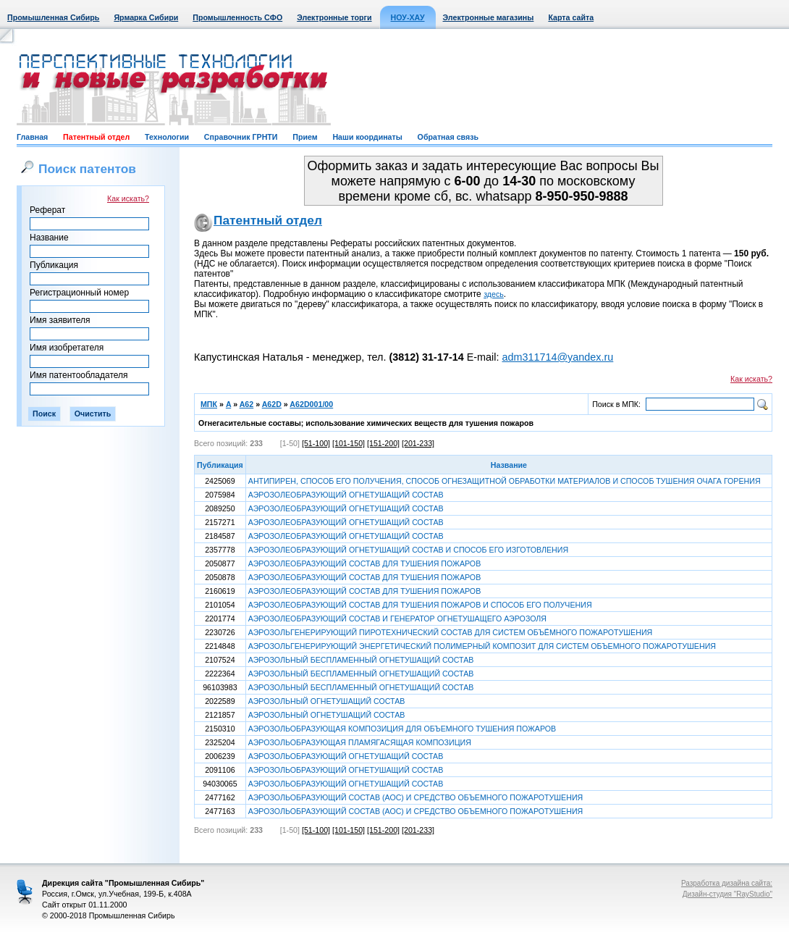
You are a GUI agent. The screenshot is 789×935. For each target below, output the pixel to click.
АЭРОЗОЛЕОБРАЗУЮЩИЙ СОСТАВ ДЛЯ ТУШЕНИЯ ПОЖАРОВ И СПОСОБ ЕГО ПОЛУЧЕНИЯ (420, 604)
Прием (304, 137)
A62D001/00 (311, 404)
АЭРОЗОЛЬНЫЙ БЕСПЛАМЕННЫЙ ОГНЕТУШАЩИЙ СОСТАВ (361, 659)
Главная (32, 137)
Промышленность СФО (237, 17)
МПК (209, 404)
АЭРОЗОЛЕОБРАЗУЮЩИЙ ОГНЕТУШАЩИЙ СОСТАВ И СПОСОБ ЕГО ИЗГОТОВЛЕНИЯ (408, 549)
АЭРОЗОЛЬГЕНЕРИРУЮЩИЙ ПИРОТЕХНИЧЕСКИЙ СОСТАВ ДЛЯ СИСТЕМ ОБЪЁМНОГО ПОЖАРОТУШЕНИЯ (450, 632)
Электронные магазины (488, 17)
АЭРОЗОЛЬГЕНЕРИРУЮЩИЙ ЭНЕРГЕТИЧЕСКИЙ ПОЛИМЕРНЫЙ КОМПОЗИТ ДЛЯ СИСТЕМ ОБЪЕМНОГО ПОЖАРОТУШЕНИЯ (482, 646)
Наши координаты (367, 137)
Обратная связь (448, 137)
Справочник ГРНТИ (241, 137)
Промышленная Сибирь (53, 17)
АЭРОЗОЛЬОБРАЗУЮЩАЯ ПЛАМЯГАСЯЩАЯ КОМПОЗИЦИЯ (359, 742)
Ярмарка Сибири (146, 17)
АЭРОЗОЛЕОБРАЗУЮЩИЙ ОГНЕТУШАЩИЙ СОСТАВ (346, 494)
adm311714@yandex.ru (557, 357)
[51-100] (316, 443)
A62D (272, 404)
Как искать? (128, 198)
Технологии (167, 137)
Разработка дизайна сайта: (726, 883)
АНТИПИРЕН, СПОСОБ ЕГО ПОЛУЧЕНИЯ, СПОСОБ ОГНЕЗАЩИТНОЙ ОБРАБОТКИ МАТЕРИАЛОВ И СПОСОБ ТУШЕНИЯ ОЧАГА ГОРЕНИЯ (504, 481)
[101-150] (348, 443)
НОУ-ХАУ (408, 17)
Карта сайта (571, 17)
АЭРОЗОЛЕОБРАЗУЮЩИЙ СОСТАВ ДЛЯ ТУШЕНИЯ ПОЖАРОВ (364, 563)
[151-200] (383, 443)
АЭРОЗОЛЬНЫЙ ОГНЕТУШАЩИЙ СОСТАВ (326, 701)
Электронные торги (334, 17)
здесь (494, 294)
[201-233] (418, 443)
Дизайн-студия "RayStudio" (727, 894)
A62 (247, 404)
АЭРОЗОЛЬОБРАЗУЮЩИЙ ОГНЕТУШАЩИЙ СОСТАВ (345, 756)
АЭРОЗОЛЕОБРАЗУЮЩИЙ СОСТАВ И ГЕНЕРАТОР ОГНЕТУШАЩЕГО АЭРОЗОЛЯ (397, 618)
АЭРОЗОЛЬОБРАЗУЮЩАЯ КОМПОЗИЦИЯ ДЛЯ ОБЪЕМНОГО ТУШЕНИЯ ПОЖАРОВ (402, 728)
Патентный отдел (96, 137)
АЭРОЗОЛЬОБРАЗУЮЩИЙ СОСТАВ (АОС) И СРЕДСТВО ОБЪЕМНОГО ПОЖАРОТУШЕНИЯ (415, 797)
